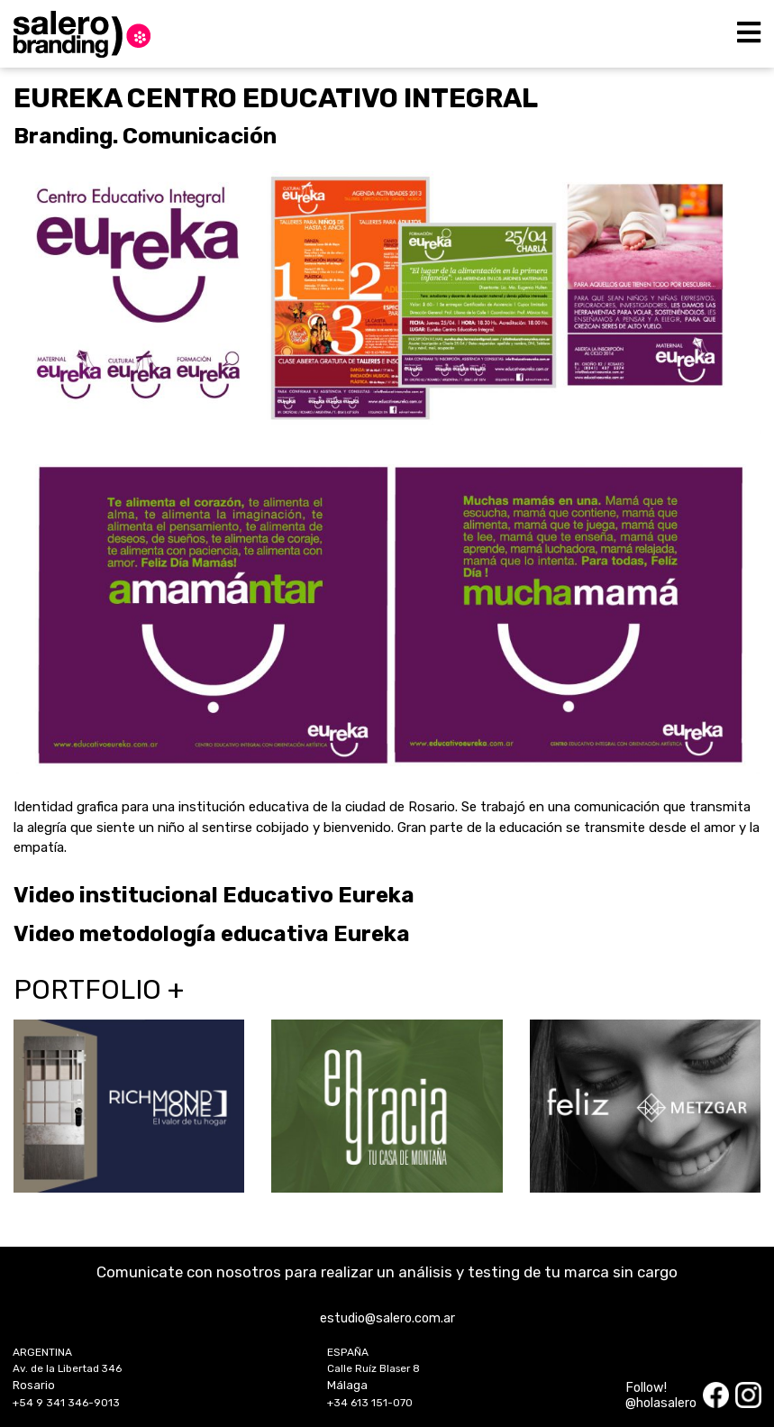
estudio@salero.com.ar (387, 1318)
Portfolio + (99, 990)
